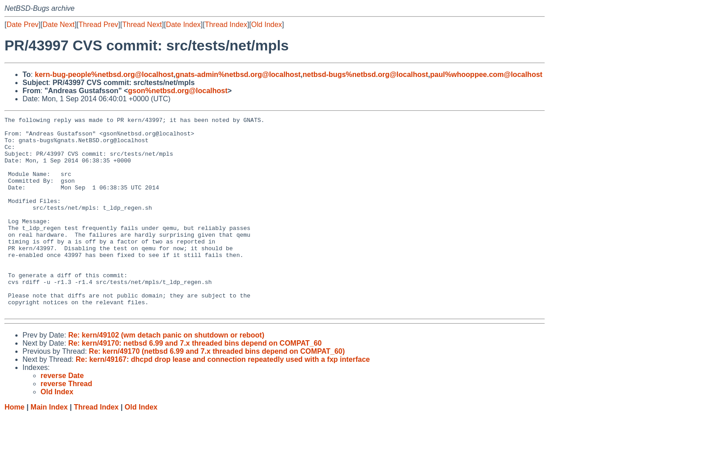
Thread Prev (98, 24)
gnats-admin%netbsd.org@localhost (238, 74)
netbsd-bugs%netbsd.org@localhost (365, 74)
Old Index (266, 24)
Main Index (49, 446)
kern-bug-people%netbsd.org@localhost (104, 74)
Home (14, 446)
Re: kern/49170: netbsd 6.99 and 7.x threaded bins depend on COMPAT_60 (194, 382)
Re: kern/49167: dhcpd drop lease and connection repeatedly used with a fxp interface (223, 398)
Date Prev (22, 24)
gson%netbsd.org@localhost (177, 91)
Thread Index (226, 24)
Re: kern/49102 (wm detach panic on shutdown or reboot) (166, 374)
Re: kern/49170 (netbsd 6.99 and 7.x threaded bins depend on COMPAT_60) (216, 390)
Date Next (58, 24)
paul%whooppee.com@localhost (486, 74)
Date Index (183, 24)
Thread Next (142, 24)
